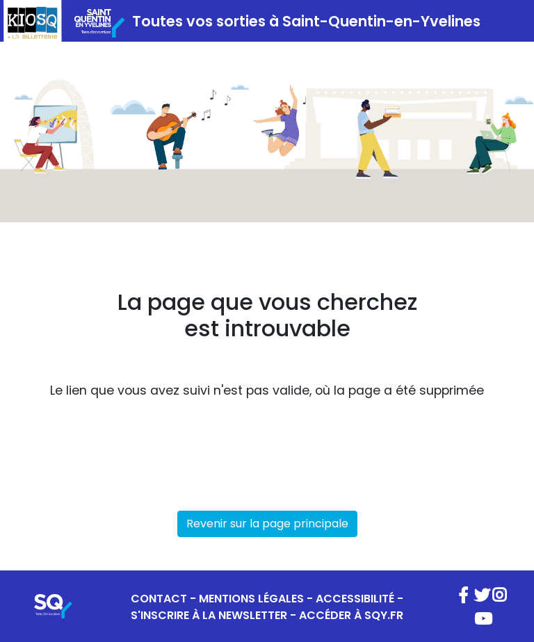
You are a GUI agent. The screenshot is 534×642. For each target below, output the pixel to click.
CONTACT (159, 599)
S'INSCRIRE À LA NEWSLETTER (209, 615)
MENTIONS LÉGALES (251, 599)
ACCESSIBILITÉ (355, 599)
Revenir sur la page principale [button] (267, 524)
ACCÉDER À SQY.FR (351, 615)
